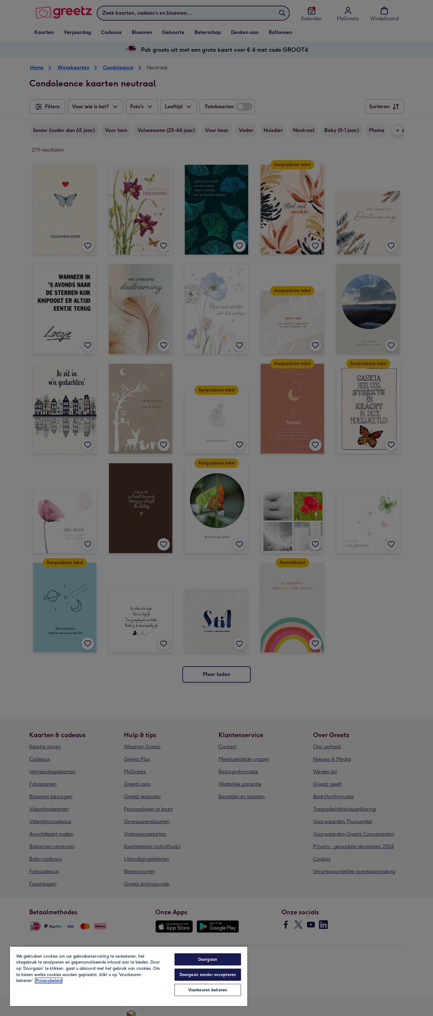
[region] (128, 976)
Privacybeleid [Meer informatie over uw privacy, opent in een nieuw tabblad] (49, 980)
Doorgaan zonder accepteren (208, 974)
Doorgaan (207, 959)
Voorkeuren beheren (207, 990)
